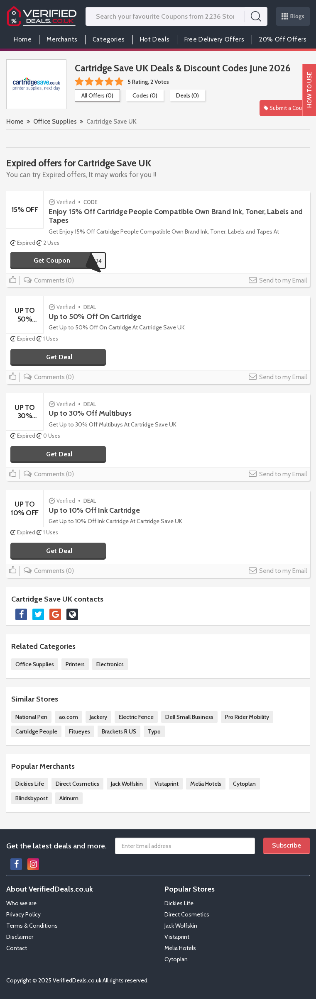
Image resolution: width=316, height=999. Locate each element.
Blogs (293, 16)
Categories (109, 39)
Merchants (62, 39)
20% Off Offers (282, 39)
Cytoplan (244, 783)
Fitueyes (79, 731)
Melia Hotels (205, 783)
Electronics (110, 664)
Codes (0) (144, 95)
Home (23, 39)
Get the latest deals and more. (56, 845)
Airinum (68, 798)
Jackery (98, 717)
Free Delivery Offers (214, 39)
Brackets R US (119, 731)
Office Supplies (55, 121)
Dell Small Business (189, 717)
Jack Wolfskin (127, 783)
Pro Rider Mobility (247, 717)
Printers (75, 664)
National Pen (31, 717)
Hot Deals (154, 39)
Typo (154, 731)
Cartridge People (36, 731)
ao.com (68, 717)
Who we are (21, 903)
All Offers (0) (97, 95)
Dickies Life (29, 783)
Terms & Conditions (32, 925)
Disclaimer (19, 937)
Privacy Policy (23, 914)
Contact (16, 948)
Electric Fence (136, 717)
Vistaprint (166, 783)
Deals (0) (187, 95)
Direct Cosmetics (77, 783)
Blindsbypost (31, 798)
